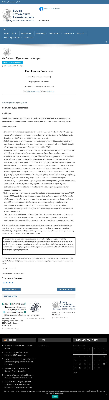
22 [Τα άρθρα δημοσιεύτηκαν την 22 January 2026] (89, 364)
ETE (18, 328)
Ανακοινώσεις (26, 33)
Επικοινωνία (29, 38)
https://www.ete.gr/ (33, 91)
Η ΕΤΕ (14, 33)
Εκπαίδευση (40, 33)
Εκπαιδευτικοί (54, 33)
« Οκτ (75, 373)
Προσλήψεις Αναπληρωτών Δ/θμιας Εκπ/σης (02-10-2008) (67, 289)
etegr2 (21, 66)
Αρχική (6, 33)
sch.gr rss (11, 340)
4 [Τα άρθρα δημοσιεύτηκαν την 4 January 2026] (103, 352)
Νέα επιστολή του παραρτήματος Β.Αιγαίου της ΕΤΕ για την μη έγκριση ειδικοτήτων (12, 322)
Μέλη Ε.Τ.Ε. (80, 33)
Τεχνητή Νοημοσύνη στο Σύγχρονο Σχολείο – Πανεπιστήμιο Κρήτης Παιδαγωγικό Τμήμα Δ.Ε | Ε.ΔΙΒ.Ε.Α (20, 361)
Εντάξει (55, 396)
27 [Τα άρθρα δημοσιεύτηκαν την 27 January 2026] (80, 368)
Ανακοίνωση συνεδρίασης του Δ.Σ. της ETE (12, 289)
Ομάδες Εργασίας (33, 315)
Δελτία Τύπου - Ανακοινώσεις (12, 62)
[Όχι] (106, 394)
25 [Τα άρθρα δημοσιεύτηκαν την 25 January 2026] (104, 364)
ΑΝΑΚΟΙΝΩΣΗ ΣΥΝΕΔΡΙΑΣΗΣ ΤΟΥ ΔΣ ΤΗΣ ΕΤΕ (63, 314)
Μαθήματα (68, 33)
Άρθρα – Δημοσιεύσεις (12, 38)
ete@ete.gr (50, 91)
